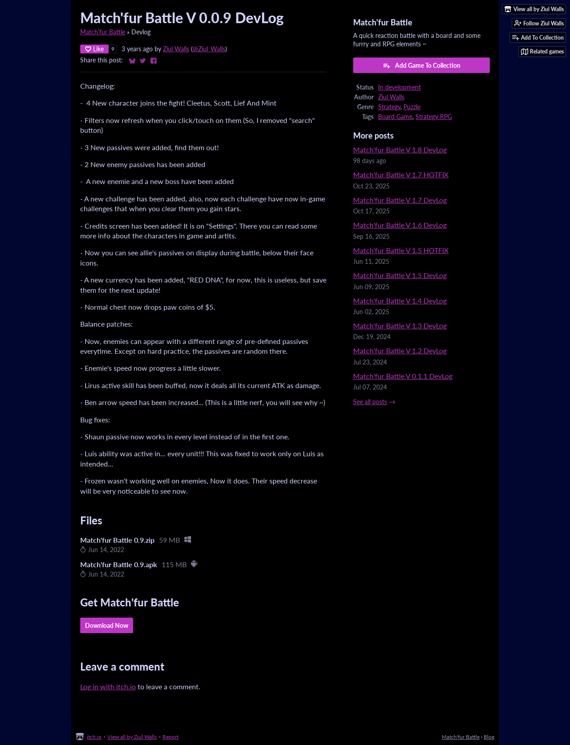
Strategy (389, 107)
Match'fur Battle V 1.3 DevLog (400, 325)
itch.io (94, 736)
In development (399, 87)
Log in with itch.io (108, 686)
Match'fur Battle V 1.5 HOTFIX (400, 250)
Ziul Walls (176, 49)
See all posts (370, 401)
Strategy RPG (433, 116)
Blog (489, 736)
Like (94, 49)
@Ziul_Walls (209, 49)
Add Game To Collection (421, 65)
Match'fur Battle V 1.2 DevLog (400, 350)
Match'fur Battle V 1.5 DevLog (400, 275)
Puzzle (411, 107)
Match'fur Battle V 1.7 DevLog (400, 200)
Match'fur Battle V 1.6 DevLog (400, 225)
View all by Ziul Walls (132, 736)
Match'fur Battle (102, 32)
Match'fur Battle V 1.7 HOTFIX (400, 174)
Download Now (106, 625)
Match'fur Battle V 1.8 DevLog (400, 149)
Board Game (395, 116)
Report (171, 736)
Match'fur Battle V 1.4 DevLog (400, 300)
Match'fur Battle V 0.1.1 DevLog (402, 376)
